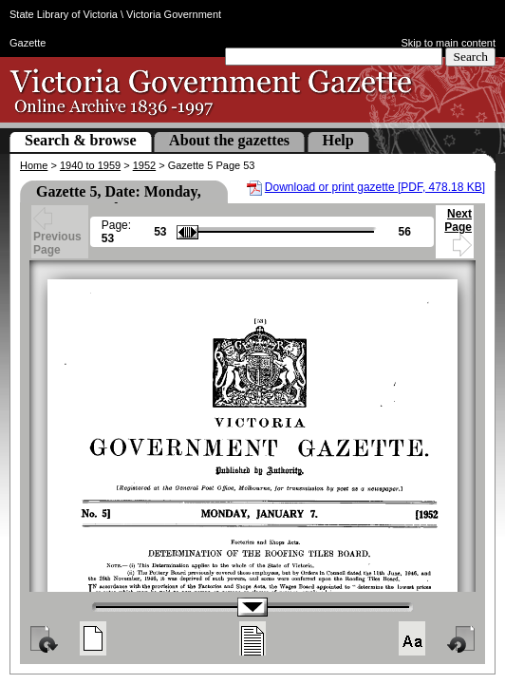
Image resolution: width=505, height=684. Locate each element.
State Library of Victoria (63, 14)
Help (338, 140)
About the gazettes (229, 140)
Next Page (458, 229)
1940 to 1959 (90, 165)
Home (33, 165)
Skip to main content (448, 42)
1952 (144, 165)
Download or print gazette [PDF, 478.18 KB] (375, 187)
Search (470, 56)
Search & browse (81, 140)
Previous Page (57, 233)
